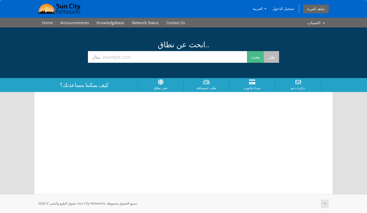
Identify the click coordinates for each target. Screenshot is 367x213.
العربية (259, 8)
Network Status (145, 22)
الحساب (316, 22)
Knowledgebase (110, 22)
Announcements (74, 22)
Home (47, 22)
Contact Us (175, 22)
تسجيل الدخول (283, 8)
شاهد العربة (316, 8)
